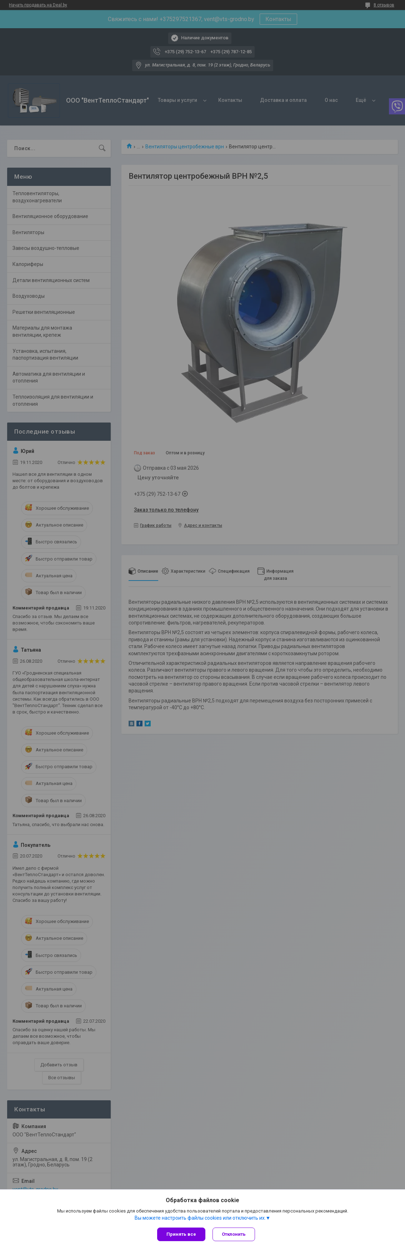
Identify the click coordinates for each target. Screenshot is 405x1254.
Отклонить (234, 1234)
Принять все (181, 1234)
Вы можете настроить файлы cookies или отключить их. (200, 1218)
